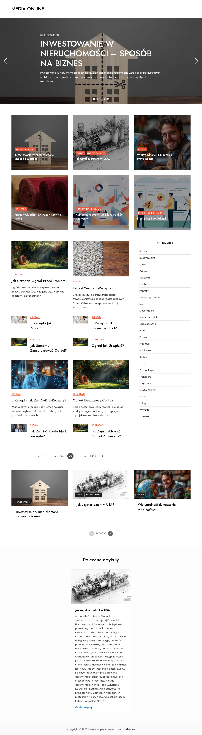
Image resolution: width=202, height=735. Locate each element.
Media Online (27, 8)
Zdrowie (77, 281)
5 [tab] (105, 99)
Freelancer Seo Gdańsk (152, 219)
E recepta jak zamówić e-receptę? (38, 400)
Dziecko (143, 271)
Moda (142, 304)
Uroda (143, 396)
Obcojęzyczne (147, 324)
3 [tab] (99, 99)
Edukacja (144, 277)
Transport (145, 376)
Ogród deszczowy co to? (93, 400)
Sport (142, 363)
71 (79, 454)
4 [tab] (102, 99)
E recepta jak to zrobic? (43, 326)
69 (63, 454)
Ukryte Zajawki (96, 153)
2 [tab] (96, 99)
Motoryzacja (146, 310)
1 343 (93, 454)
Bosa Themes (127, 728)
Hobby (143, 284)
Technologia (146, 370)
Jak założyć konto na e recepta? (48, 435)
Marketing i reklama (89, 209)
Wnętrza (21, 209)
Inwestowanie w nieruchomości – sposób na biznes (96, 53)
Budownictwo (147, 257)
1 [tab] (96, 532)
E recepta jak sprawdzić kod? (104, 326)
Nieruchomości (49, 35)
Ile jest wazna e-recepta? (93, 287)
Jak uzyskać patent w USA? (93, 159)
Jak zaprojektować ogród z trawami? (106, 435)
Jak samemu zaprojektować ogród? (48, 349)
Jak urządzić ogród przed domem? (39, 280)
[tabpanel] (101, 61)
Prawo (143, 337)
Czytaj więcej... (84, 706)
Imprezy (144, 290)
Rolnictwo (17, 274)
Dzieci (142, 264)
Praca (142, 330)
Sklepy (143, 357)
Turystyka (145, 383)
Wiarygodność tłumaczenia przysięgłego (157, 505)
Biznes (81, 153)
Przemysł (144, 343)
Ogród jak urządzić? (108, 346)
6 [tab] (108, 99)
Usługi (142, 403)
